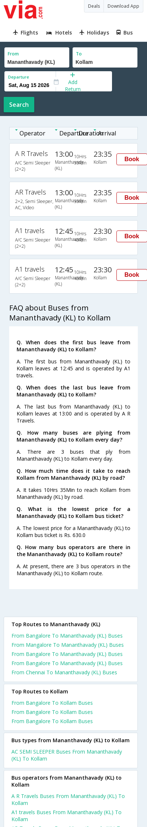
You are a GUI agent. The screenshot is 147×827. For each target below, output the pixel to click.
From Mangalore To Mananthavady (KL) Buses (67, 644)
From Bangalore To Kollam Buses (52, 702)
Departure (18, 77)
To (79, 54)
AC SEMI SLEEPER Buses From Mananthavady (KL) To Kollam (66, 755)
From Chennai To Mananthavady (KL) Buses (64, 672)
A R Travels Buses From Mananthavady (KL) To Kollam (68, 799)
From (13, 54)
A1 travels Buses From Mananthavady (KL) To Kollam (66, 816)
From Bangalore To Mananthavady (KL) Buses (67, 635)
